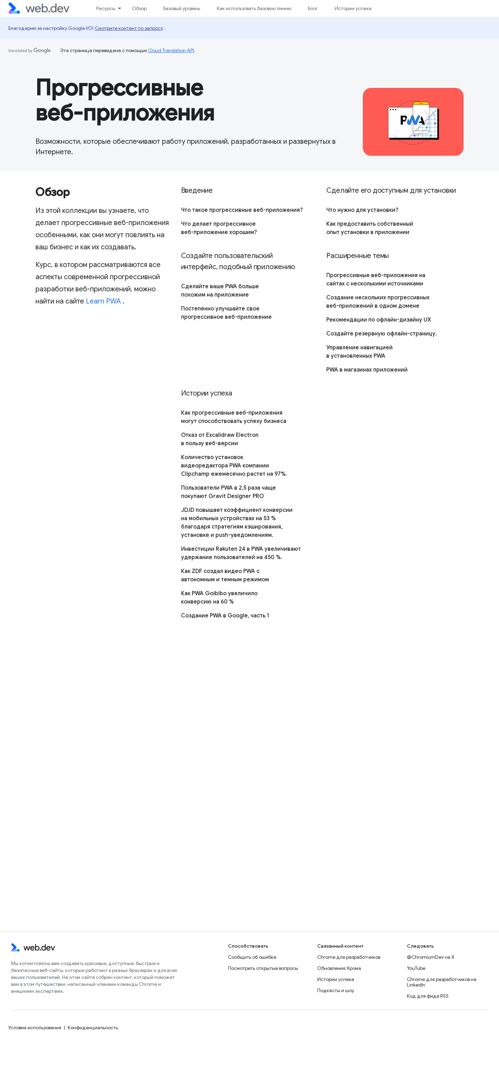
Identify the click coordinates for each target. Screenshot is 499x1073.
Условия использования (34, 1027)
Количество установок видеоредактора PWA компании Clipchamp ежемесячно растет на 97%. (234, 465)
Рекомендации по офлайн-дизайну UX (378, 319)
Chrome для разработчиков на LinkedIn (441, 982)
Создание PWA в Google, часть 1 (225, 615)
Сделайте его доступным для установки (391, 190)
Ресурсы (105, 8)
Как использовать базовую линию (254, 8)
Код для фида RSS (428, 996)
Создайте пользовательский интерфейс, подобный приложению (238, 261)
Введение (197, 190)
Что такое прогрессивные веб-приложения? (242, 210)
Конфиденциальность (93, 1027)
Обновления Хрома (339, 968)
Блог (313, 8)
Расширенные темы (357, 255)
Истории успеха (353, 8)
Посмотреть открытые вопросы (263, 968)
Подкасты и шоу (335, 990)
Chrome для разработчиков (348, 957)
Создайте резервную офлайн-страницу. (381, 333)
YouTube (416, 968)
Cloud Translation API (171, 50)
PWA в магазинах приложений (367, 369)
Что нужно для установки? (362, 210)
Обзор (139, 8)
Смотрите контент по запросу (129, 28)
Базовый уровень (181, 8)
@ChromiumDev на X (431, 957)
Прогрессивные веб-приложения (124, 100)
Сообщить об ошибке (252, 957)
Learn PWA (103, 301)
